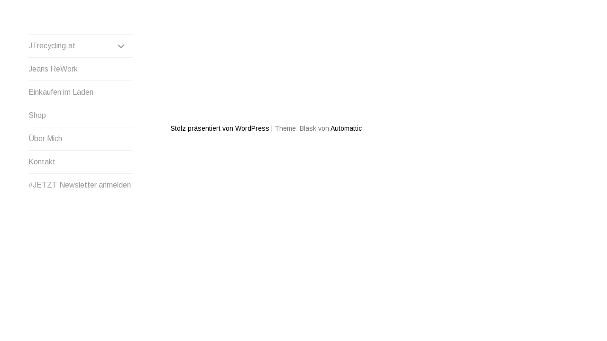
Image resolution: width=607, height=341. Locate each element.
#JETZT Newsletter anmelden (79, 185)
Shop (37, 115)
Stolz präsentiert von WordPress (220, 94)
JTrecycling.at (51, 46)
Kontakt (41, 162)
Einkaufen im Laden (60, 92)
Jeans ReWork (53, 69)
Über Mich (45, 139)
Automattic (346, 94)
